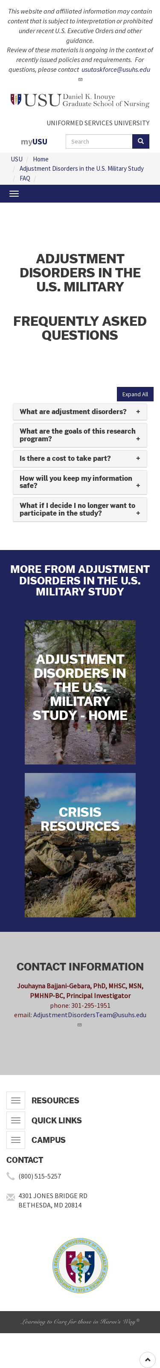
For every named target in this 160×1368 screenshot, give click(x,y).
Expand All (135, 394)
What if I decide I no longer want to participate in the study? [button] (77, 509)
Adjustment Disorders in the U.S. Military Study (82, 168)
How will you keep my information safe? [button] (76, 482)
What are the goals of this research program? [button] (78, 435)
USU (17, 159)
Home (41, 159)
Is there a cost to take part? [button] (65, 458)
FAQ (25, 178)
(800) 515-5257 (39, 1176)
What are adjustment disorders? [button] (73, 411)
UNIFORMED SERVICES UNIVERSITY (98, 122)
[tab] (80, 412)
